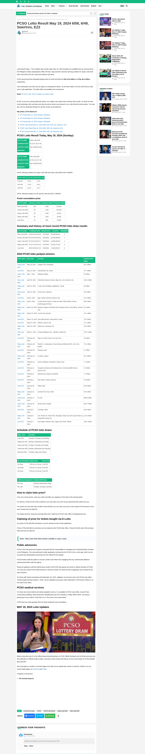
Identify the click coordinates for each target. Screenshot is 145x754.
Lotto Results (84, 6)
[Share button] (58, 716)
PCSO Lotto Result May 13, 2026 (118, 20)
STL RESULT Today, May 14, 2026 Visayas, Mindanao (119, 32)
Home (47, 6)
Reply (26, 746)
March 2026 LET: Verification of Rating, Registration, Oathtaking (119, 58)
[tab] (47, 6)
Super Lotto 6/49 (62, 711)
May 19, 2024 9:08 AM (29, 736)
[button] (122, 6)
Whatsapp (51, 716)
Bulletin (93, 6)
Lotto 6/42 (21, 270)
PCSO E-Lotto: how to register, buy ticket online (37, 94)
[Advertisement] (56, 51)
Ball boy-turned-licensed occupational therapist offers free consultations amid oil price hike (119, 135)
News (53, 6)
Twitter (44, 669)
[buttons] (17, 1)
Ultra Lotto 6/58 (26, 19)
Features (62, 6)
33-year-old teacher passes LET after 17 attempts (42, 13)
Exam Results (73, 6)
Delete (31, 746)
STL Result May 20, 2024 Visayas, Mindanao (35, 118)
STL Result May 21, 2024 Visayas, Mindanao (35, 115)
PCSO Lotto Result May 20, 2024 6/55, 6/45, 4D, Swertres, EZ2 (41, 128)
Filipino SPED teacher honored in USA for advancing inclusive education (119, 107)
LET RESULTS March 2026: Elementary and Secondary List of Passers (119, 73)
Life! (99, 6)
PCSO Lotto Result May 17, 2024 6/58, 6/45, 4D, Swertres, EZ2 (41, 131)
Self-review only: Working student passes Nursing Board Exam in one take (119, 121)
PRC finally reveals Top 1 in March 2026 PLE (119, 95)
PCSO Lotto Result (49, 711)
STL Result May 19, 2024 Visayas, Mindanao (35, 121)
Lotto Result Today (29, 711)
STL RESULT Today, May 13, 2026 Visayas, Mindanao (119, 44)
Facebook (35, 669)
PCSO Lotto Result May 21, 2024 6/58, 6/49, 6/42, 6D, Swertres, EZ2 (43, 125)
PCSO (39, 711)
